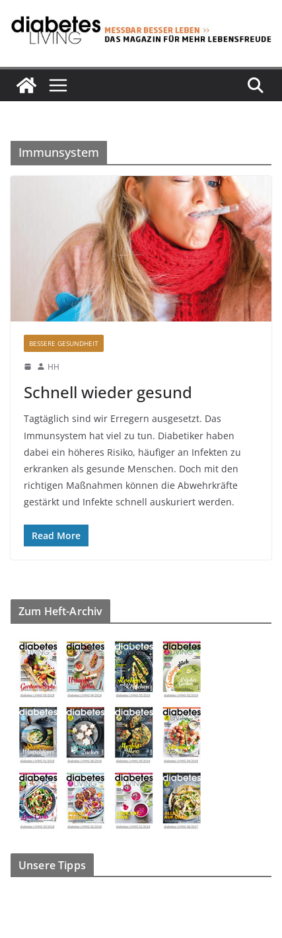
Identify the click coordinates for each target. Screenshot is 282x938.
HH (53, 366)
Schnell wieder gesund (108, 392)
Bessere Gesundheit (63, 343)
